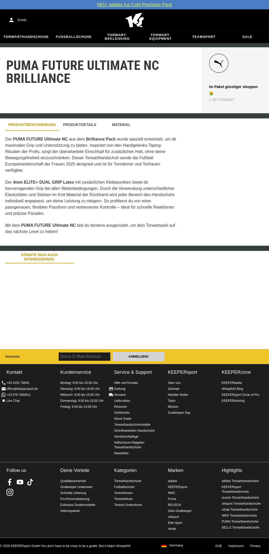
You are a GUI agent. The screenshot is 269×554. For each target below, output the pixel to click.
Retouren (120, 407)
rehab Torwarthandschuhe (240, 509)
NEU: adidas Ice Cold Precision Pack (134, 4)
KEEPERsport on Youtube (20, 482)
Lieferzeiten (122, 401)
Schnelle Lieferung (73, 493)
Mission (173, 407)
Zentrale (173, 389)
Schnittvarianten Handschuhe (134, 430)
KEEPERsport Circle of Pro (240, 395)
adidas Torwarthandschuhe (240, 481)
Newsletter (12, 356)
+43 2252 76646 (17, 383)
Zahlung (119, 389)
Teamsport (204, 37)
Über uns (174, 383)
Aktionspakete (70, 511)
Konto (22, 20)
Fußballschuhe (74, 37)
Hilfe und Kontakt (126, 383)
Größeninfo (122, 413)
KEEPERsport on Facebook (9, 482)
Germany (176, 545)
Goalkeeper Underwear (76, 487)
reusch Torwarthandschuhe (240, 497)
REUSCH (174, 505)
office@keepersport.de (22, 389)
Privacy (255, 546)
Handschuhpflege (126, 436)
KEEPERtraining (233, 401)
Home (134, 20)
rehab (172, 529)
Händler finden (178, 395)
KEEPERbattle (232, 383)
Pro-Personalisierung (74, 499)
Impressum (236, 546)
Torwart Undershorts (128, 505)
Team (172, 401)
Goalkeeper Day (179, 413)
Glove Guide (122, 418)
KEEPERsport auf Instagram (9, 492)
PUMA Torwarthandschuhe (240, 521)
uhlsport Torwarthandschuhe (241, 503)
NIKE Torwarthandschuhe (239, 515)
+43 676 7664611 (18, 395)
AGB (218, 546)
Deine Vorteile (74, 470)
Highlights (232, 470)
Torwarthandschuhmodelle (132, 424)
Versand (119, 395)
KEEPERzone (236, 372)
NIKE (171, 493)
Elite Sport (175, 523)
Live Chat (13, 401)
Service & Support (133, 372)
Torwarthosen (123, 493)
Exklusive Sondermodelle (77, 505)
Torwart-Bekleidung (117, 37)
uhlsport (173, 517)
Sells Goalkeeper (180, 511)
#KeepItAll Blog (232, 389)
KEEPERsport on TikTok (30, 482)
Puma (172, 499)
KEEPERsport (182, 372)
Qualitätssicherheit (73, 481)
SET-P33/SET (223, 100)
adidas (172, 481)
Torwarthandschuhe (26, 37)
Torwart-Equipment (160, 37)
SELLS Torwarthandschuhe (240, 527)
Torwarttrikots (123, 499)
